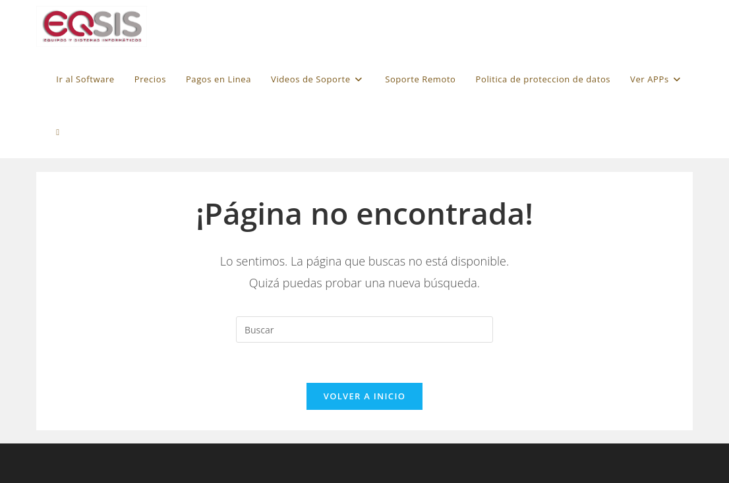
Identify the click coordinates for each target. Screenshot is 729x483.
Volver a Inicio (364, 396)
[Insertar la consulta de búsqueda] (364, 329)
